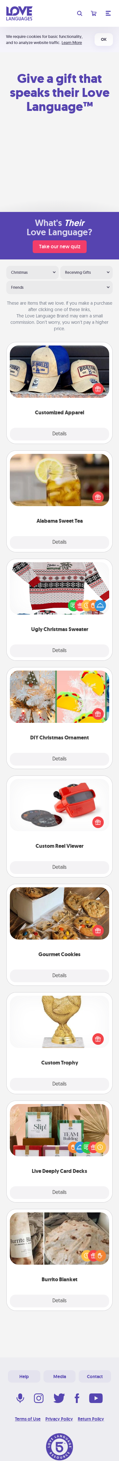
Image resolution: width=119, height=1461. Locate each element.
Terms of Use (28, 1419)
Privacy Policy (59, 1419)
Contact (95, 1376)
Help (24, 1376)
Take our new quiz (59, 246)
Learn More (72, 42)
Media (59, 1376)
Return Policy (91, 1419)
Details (59, 434)
